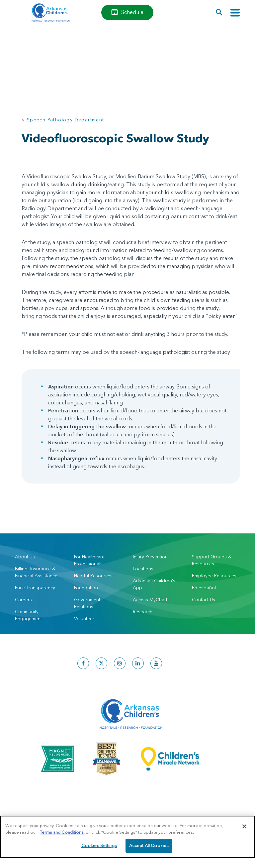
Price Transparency (35, 588)
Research (142, 612)
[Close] (244, 826)
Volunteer (84, 619)
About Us (25, 557)
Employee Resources (214, 576)
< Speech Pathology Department (63, 120)
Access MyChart (150, 600)
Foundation (86, 588)
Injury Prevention (150, 557)
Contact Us (203, 600)
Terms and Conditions (62, 832)
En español (204, 588)
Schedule (132, 12)
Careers (23, 600)
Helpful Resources (93, 576)
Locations (143, 569)
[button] (219, 12)
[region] (127, 837)
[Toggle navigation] (235, 12)
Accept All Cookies (149, 845)
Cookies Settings (99, 845)
